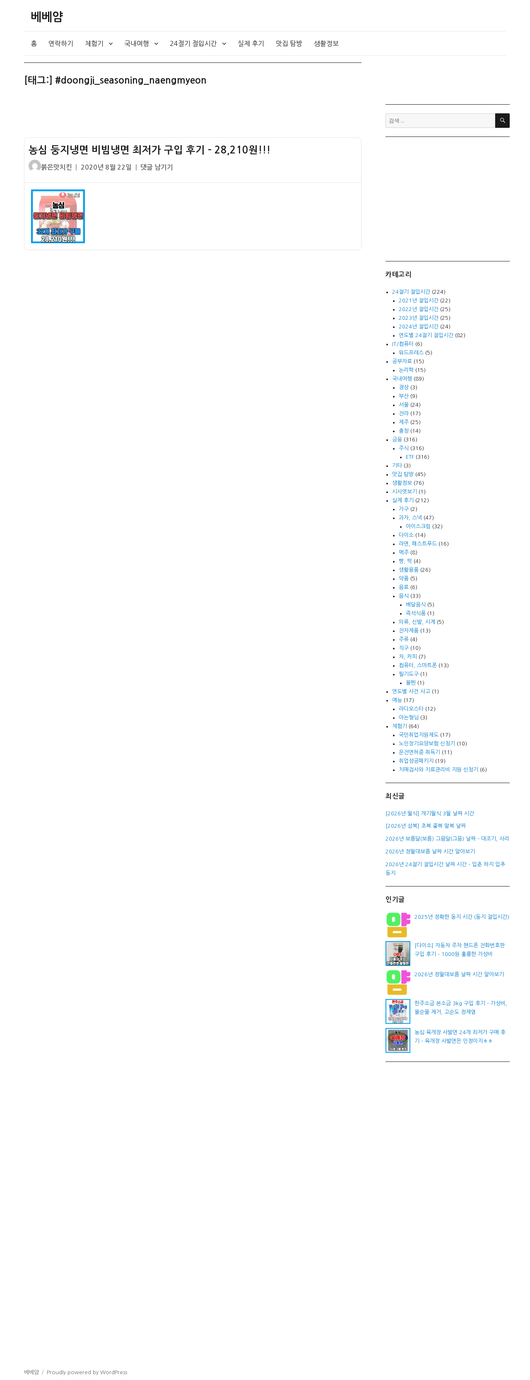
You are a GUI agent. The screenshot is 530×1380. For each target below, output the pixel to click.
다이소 (406, 535)
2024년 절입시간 (418, 326)
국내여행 (136, 43)
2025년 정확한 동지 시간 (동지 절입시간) (461, 917)
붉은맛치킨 (56, 167)
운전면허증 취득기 (419, 752)
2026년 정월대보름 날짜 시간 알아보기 (459, 974)
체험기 (94, 43)
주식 (404, 448)
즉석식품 (416, 613)
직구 (404, 648)
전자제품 (409, 630)
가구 (404, 509)
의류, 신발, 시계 (417, 622)
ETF (410, 457)
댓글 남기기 (156, 167)
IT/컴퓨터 (403, 344)
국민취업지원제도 (418, 735)
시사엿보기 (404, 491)
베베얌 (47, 17)
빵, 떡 (405, 561)
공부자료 (402, 361)
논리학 (406, 370)
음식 (404, 596)
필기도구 (409, 674)
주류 (404, 639)
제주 (404, 422)
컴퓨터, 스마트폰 (418, 665)
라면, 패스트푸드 (418, 543)
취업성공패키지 (416, 761)
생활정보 (326, 43)
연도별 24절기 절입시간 (426, 335)
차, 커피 (408, 656)
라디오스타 (411, 709)
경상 (404, 387)
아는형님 (409, 717)
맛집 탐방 (289, 43)
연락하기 (60, 43)
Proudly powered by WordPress (87, 1372)
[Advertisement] (194, 115)
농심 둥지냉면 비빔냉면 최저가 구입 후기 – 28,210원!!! (149, 150)
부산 (404, 396)
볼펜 (411, 682)
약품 (404, 578)
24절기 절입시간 (193, 43)
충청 (404, 431)
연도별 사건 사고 (411, 691)
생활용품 (409, 570)
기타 (397, 465)
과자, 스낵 (410, 517)
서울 (404, 404)
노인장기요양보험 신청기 (427, 743)
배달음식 (416, 604)
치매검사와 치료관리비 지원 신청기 (438, 769)
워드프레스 (411, 352)
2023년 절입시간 (418, 318)
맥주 (404, 552)
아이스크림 (418, 526)
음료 (404, 587)
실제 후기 (251, 43)
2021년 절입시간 (418, 300)
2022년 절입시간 (418, 309)
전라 (404, 413)
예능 (397, 700)
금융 (397, 439)
